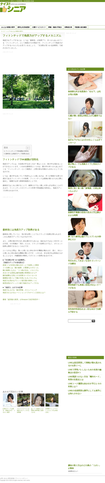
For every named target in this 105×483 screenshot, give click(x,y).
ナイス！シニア (5, 1)
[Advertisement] (92, 13)
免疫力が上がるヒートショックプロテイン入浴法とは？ (24, 292)
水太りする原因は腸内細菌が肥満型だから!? (20, 273)
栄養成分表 (68, 27)
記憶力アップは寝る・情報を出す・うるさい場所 (9, 410)
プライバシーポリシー (21, 478)
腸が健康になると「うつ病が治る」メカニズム (21, 270)
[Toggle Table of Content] (26, 148)
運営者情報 (11, 478)
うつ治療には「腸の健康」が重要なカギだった (21, 268)
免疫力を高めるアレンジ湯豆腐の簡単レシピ (20, 280)
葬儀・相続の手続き (55, 27)
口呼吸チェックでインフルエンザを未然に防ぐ (51, 410)
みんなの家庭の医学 (8, 27)
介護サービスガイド (39, 27)
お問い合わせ (4, 478)
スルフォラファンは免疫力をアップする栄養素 (23, 410)
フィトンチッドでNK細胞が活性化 (17, 151)
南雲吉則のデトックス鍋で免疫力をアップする (21, 283)
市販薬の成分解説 (81, 27)
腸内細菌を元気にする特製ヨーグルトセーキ (20, 275)
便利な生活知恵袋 (23, 27)
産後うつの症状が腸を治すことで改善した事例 (21, 265)
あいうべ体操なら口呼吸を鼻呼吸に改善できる (37, 410)
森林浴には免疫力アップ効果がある (17, 153)
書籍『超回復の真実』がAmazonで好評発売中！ (21, 299)
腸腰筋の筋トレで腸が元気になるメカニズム (20, 278)
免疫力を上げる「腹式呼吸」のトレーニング (20, 290)
